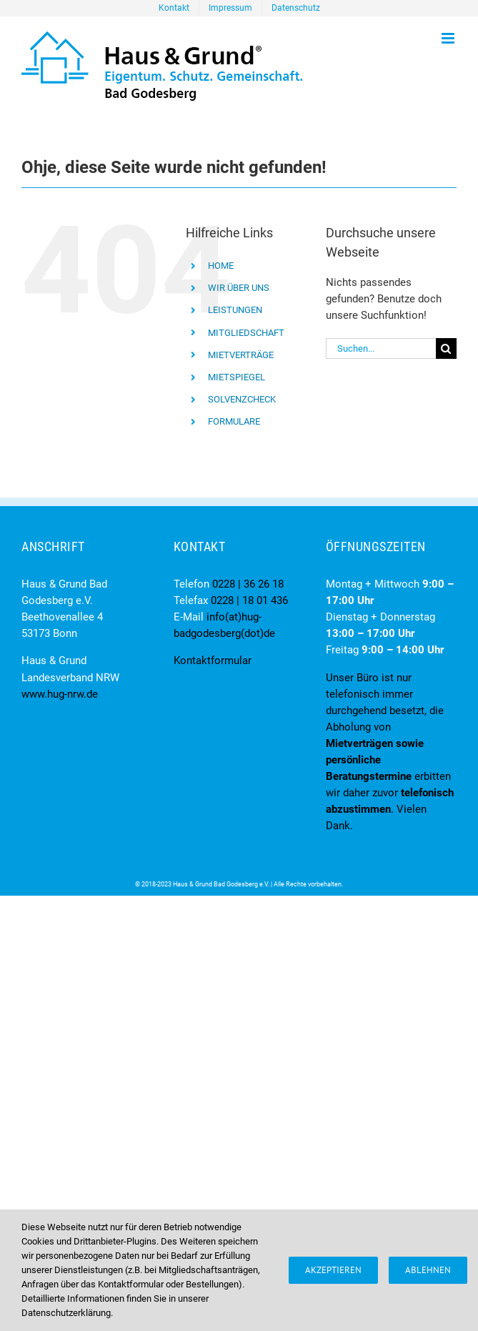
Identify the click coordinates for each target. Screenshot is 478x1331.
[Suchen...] (381, 348)
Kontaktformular (213, 660)
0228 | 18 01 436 (249, 600)
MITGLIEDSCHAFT (246, 332)
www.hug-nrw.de (59, 694)
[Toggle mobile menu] (449, 38)
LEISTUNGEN (235, 310)
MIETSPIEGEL (236, 377)
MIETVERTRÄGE (241, 355)
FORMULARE (234, 421)
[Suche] (446, 348)
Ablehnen (428, 1270)
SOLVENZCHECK (242, 399)
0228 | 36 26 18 (248, 584)
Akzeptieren (333, 1270)
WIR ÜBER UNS (238, 287)
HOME (221, 265)
